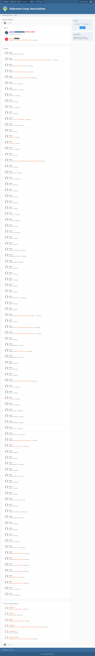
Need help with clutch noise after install (21, 381)
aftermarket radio (16, 511)
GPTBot (11, 607)
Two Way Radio (16, 250)
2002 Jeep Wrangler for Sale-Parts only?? (21, 40)
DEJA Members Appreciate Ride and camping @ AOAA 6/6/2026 (27, 627)
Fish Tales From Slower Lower (19, 351)
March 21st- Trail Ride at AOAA (19, 66)
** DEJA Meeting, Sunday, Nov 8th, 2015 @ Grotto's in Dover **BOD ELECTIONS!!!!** (32, 60)
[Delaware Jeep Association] (47, 8)
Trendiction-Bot (13, 637)
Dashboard (11, 95)
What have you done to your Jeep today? (21, 440)
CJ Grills (14, 173)
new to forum (15, 434)
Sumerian (18, 256)
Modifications (15, 577)
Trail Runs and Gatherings (18, 119)
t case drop (15, 125)
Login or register (84, 1)
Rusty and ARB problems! (18, 621)
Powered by (47, 654)
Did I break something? (17, 553)
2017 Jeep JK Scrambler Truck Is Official (21, 77)
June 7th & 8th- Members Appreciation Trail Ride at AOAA (25, 161)
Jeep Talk (14, 83)
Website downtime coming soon (20, 71)
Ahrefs (11, 613)
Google (11, 625)
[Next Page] (10, 23)
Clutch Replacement (17, 609)
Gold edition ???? (16, 297)
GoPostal (11, 38)
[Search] (91, 1)
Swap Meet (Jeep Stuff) (17, 559)
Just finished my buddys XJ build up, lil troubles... (23, 315)
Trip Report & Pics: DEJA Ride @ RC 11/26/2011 (23, 327)
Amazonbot (12, 631)
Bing (10, 619)
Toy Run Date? (15, 500)
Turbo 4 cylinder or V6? (17, 446)
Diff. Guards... (15, 547)
